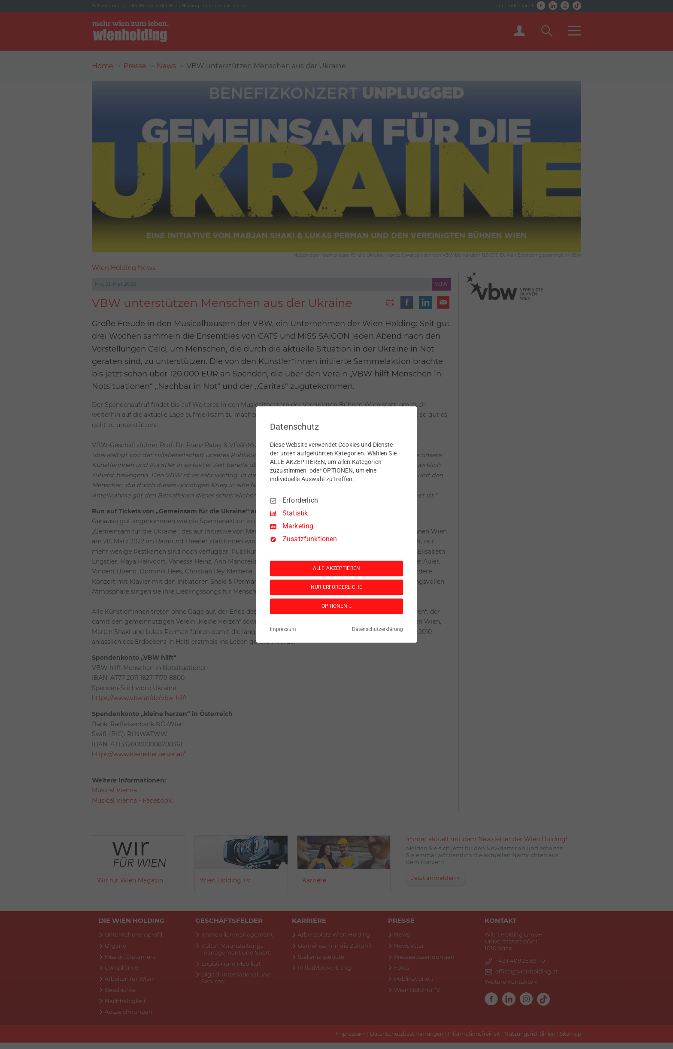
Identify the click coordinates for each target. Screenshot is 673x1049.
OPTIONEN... (336, 606)
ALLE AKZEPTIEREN (336, 568)
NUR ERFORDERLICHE (336, 587)
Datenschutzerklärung (377, 629)
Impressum (283, 629)
